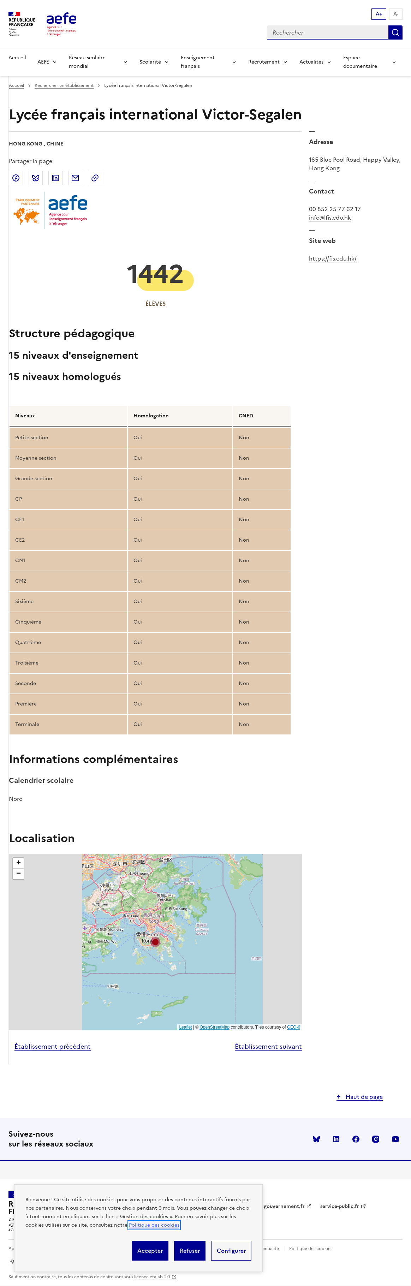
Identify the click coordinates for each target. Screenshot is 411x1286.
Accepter (150, 1250)
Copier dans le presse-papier (95, 178)
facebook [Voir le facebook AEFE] (356, 1139)
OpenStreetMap (214, 1027)
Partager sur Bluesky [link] (36, 178)
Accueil (17, 57)
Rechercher (395, 32)
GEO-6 (293, 1027)
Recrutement (264, 62)
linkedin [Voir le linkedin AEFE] (336, 1139)
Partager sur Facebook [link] (16, 178)
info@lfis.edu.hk (330, 217)
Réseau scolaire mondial (87, 62)
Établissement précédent (52, 1046)
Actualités (311, 62)
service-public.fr (339, 1206)
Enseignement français (198, 62)
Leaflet (185, 1027)
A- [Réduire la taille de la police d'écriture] (395, 14)
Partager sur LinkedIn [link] (55, 178)
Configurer (231, 1250)
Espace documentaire (360, 62)
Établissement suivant (268, 1046)
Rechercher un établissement (64, 85)
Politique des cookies (154, 1225)
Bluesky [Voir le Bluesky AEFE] (316, 1139)
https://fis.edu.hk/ (333, 258)
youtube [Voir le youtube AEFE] (395, 1139)
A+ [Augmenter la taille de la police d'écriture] (379, 14)
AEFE (43, 62)
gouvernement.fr (284, 1206)
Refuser (190, 1250)
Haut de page (363, 1096)
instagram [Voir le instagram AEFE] (376, 1139)
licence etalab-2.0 (152, 1277)
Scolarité (150, 62)
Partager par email (75, 178)
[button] (155, 942)
